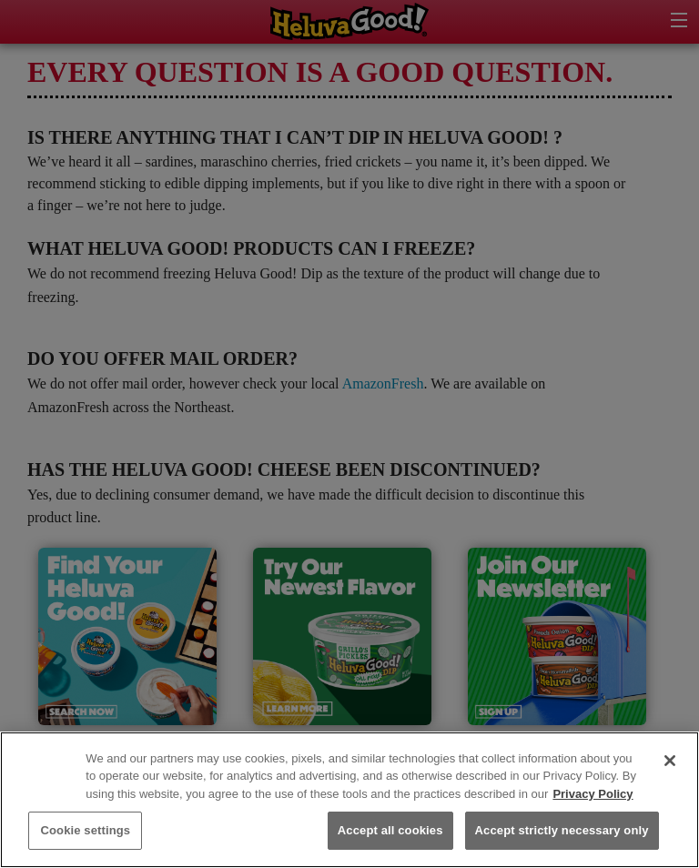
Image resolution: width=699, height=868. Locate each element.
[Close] (670, 761)
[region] (349, 800)
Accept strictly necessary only (562, 830)
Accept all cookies (390, 830)
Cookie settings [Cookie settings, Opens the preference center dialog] (85, 830)
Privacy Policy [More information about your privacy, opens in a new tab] (592, 794)
